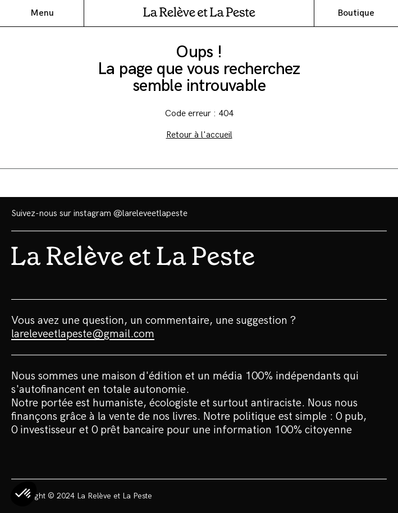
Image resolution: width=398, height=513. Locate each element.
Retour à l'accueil (199, 135)
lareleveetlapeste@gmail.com (82, 334)
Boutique (355, 13)
